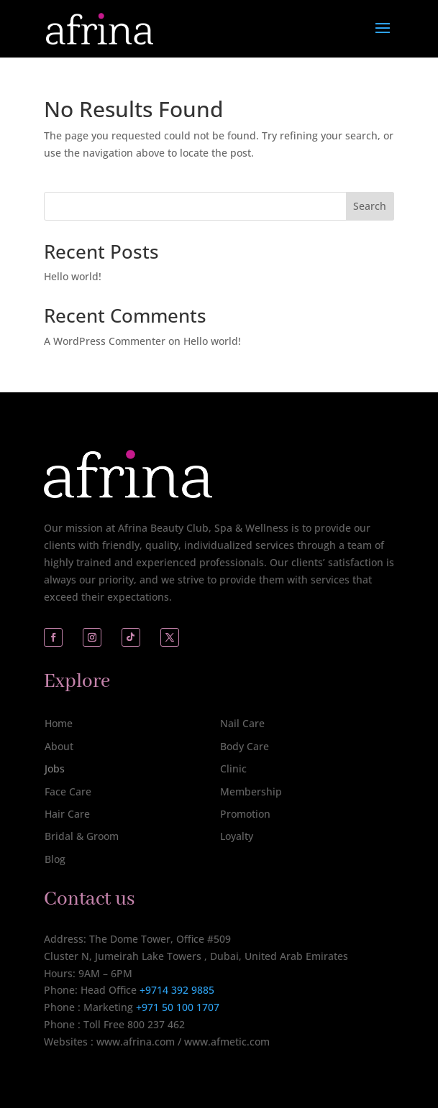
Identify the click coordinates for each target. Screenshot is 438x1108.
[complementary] (333, 1029)
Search (369, 206)
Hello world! (72, 276)
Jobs (55, 768)
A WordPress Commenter (104, 341)
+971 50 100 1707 (176, 1007)
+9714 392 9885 (177, 990)
